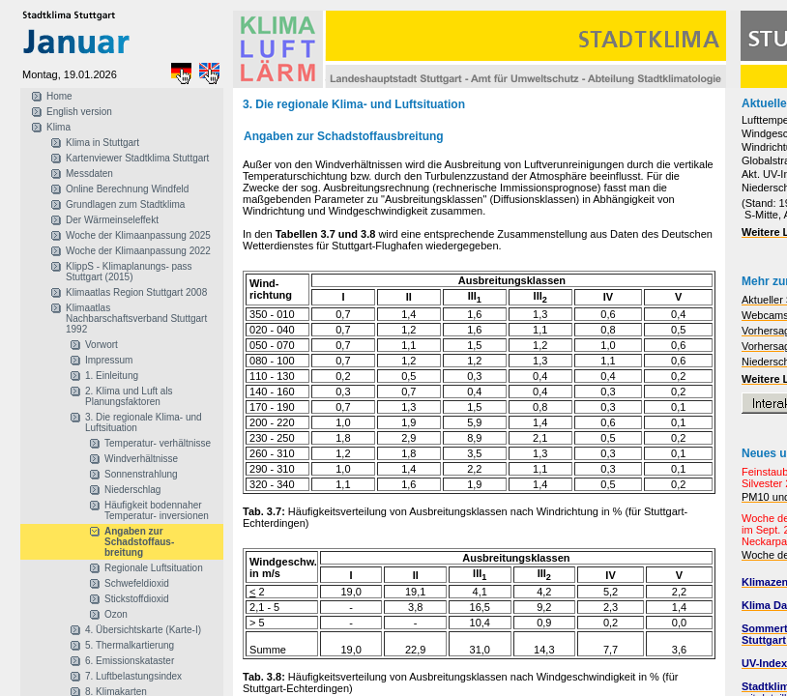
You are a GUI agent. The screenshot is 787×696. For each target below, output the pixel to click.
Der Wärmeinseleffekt (112, 220)
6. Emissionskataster (129, 660)
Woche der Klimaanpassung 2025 (138, 235)
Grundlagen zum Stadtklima (125, 204)
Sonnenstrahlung (141, 474)
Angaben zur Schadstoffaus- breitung (139, 542)
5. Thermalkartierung (129, 645)
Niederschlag (132, 489)
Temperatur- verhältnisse (157, 443)
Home (59, 96)
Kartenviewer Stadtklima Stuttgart (137, 158)
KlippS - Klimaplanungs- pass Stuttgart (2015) (129, 271)
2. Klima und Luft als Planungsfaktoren (129, 396)
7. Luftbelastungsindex (133, 676)
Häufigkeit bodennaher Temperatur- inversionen (156, 510)
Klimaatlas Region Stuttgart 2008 (136, 292)
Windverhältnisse (141, 458)
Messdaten (89, 173)
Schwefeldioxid (136, 583)
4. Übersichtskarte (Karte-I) (143, 629)
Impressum (108, 360)
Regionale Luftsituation (153, 568)
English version (79, 111)
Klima (58, 127)
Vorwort (101, 344)
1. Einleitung (111, 375)
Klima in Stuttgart (102, 142)
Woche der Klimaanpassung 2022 (138, 251)
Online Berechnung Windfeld (127, 189)
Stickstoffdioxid (136, 599)
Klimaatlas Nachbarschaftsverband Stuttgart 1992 (136, 318)
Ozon (116, 614)
